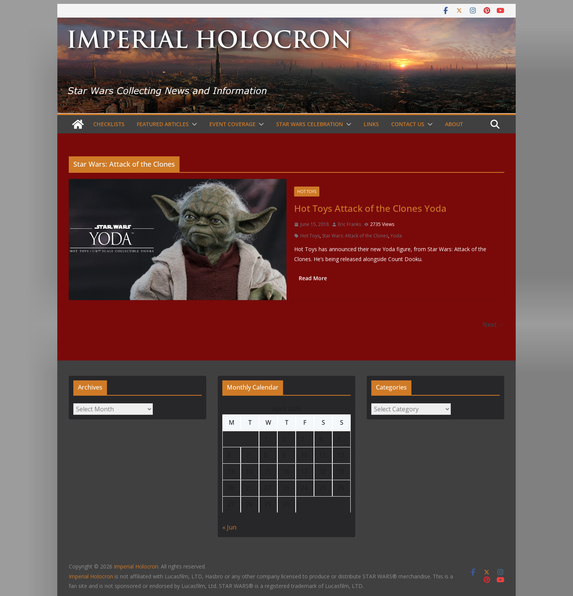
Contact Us (407, 124)
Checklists (109, 124)
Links (371, 124)
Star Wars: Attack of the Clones (355, 235)
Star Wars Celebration (309, 124)
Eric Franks (349, 224)
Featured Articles (163, 124)
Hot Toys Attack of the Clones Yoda (370, 208)
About (454, 124)
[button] (193, 124)
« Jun (229, 527)
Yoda (396, 235)
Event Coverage (232, 124)
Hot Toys (306, 191)
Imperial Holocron (91, 576)
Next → (493, 324)
